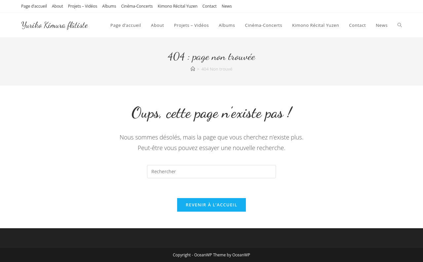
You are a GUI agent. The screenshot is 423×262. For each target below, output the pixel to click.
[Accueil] (193, 69)
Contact (210, 6)
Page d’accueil (34, 6)
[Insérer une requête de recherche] (211, 171)
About (57, 6)
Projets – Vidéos (82, 6)
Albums (109, 6)
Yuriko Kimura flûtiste (54, 25)
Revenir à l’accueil (211, 205)
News (227, 6)
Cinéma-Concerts (137, 6)
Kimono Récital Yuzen (177, 6)
